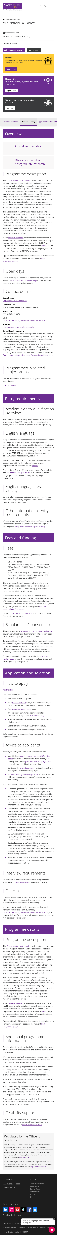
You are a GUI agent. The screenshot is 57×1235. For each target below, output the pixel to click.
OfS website (24, 1157)
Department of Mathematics (18, 180)
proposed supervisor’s (21, 709)
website (35, 465)
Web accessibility (9, 1228)
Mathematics (13, 385)
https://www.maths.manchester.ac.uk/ (18, 327)
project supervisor (27, 768)
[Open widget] (52, 1230)
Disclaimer (7, 1223)
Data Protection (20, 1223)
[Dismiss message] (54, 1218)
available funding (36, 715)
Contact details (9, 1187)
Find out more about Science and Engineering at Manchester (28, 355)
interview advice (23, 882)
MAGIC (44, 246)
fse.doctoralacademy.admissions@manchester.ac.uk (24, 320)
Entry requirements (19, 121)
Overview (5, 121)
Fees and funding (37, 121)
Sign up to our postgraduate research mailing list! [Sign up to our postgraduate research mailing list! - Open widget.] (36, 1222)
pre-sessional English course (19, 473)
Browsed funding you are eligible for (23, 774)
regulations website (38, 1166)
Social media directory (12, 1215)
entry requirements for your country (30, 526)
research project (19, 702)
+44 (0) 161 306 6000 (11, 1184)
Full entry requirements (13, 50)
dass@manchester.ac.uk (32, 1124)
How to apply (33, 50)
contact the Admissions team (21, 613)
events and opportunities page (24, 280)
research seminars (15, 237)
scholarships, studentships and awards (37, 631)
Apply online (8, 690)
